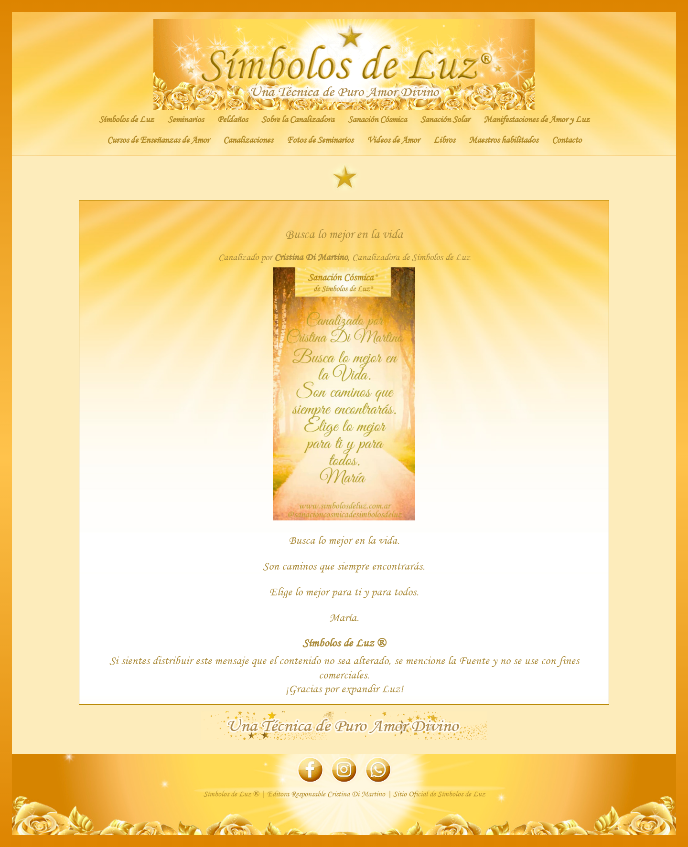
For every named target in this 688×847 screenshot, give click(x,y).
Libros (444, 140)
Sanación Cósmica (377, 119)
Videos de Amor (393, 140)
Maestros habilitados (503, 140)
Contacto (566, 140)
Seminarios (186, 119)
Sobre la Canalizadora (297, 119)
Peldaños (232, 119)
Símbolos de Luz (126, 119)
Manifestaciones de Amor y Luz (537, 119)
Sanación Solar (445, 119)
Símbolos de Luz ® (344, 642)
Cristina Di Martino (310, 257)
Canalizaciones (248, 140)
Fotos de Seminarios (320, 140)
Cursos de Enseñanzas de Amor (158, 140)
